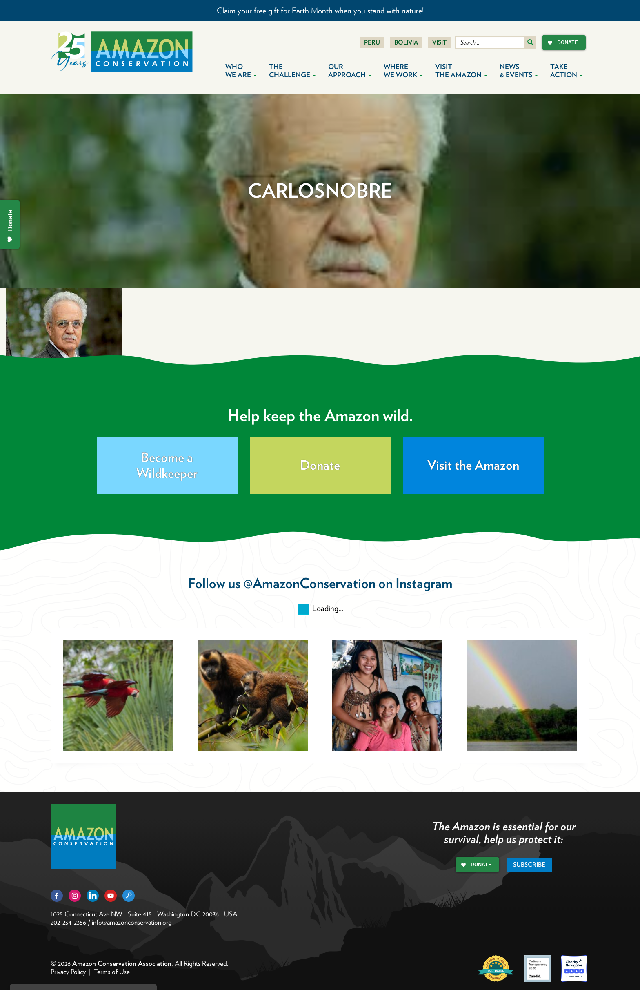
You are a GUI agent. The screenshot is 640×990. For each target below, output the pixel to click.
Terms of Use (112, 972)
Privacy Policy (68, 972)
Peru (372, 42)
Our (349, 70)
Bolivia (406, 42)
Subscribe (529, 864)
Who (241, 70)
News (519, 70)
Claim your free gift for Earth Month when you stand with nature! (320, 11)
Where (403, 70)
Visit (439, 42)
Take (566, 70)
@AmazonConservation (309, 583)
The (292, 70)
